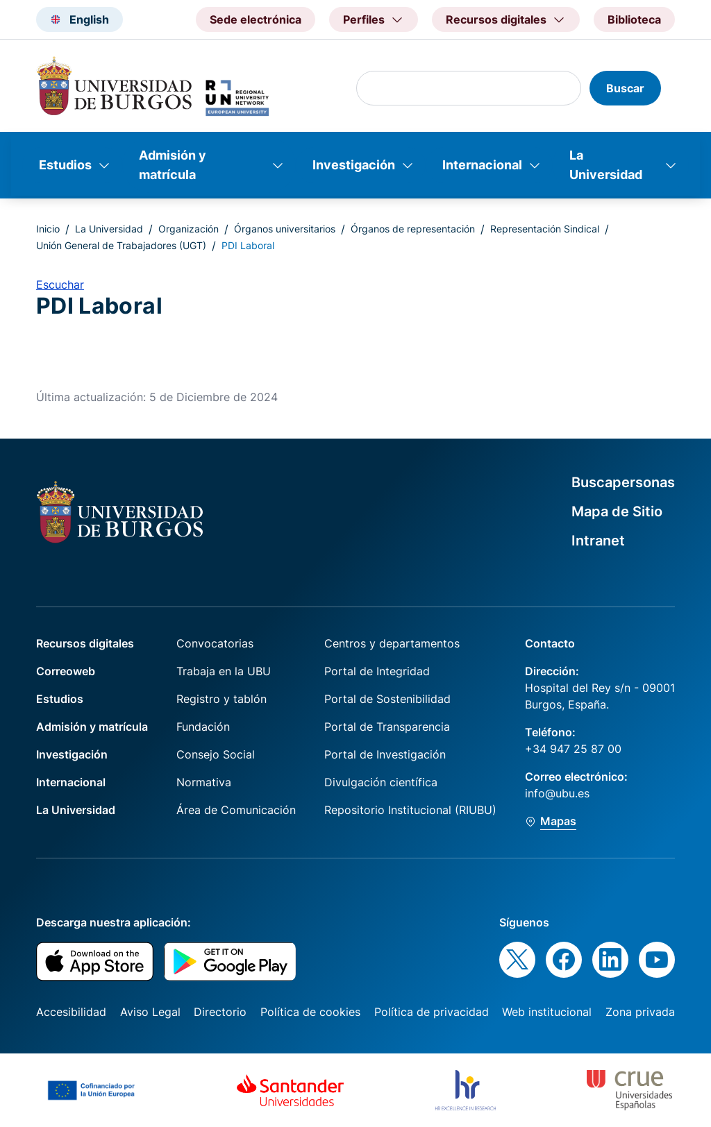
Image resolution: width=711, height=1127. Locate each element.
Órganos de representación (413, 229)
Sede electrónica (255, 19)
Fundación (203, 727)
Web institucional (547, 1012)
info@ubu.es (557, 793)
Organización (188, 229)
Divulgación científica (380, 782)
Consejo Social (215, 754)
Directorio (220, 1012)
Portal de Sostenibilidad (387, 699)
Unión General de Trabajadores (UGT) (121, 245)
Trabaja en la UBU (223, 671)
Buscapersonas (623, 482)
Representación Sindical (544, 229)
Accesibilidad (71, 1012)
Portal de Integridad (377, 671)
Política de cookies (310, 1012)
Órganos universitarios (284, 229)
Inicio (48, 229)
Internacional (482, 165)
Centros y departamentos (392, 643)
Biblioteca (634, 19)
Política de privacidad (431, 1012)
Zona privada (640, 1012)
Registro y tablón (221, 699)
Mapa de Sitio (616, 511)
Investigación (353, 165)
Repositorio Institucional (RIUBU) (410, 810)
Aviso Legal (150, 1012)
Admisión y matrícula (172, 165)
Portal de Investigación (385, 754)
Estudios (65, 165)
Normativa (203, 782)
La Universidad (605, 165)
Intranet (598, 540)
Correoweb (65, 671)
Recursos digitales (85, 643)
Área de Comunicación (236, 810)
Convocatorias (214, 643)
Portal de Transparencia (387, 727)
